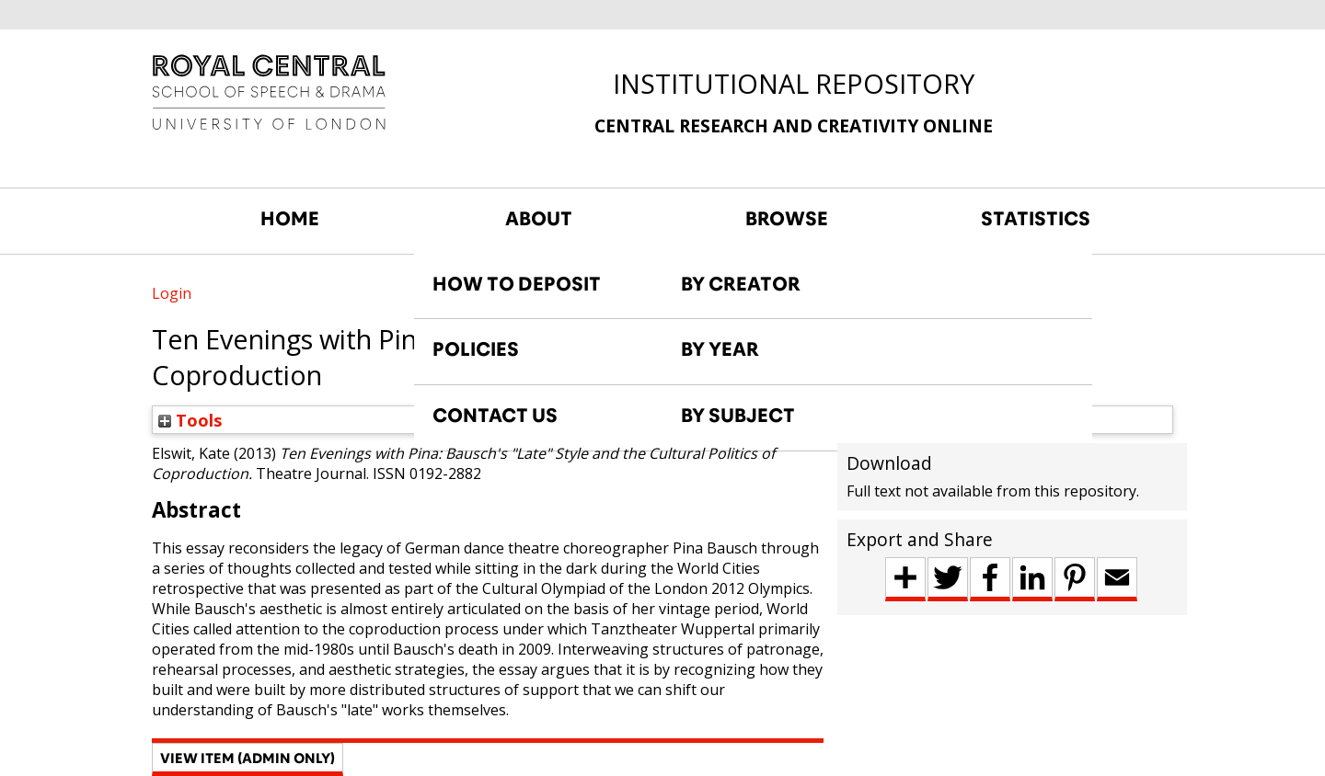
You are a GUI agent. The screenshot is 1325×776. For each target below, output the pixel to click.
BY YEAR (720, 349)
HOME (289, 219)
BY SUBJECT (738, 416)
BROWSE (786, 219)
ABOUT (538, 219)
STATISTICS (1035, 219)
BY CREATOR (741, 284)
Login (171, 293)
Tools (190, 419)
